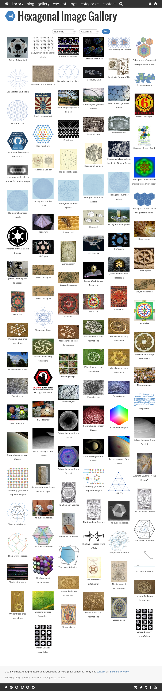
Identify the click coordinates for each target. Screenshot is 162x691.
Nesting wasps (68, 376)
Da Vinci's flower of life (119, 77)
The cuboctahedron (43, 518)
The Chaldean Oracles (68, 505)
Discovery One (93, 80)
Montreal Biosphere (17, 369)
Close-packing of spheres (119, 49)
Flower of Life (17, 123)
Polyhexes (144, 408)
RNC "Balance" (43, 420)
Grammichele (119, 132)
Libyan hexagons (43, 277)
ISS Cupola (119, 249)
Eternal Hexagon (144, 116)
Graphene (68, 140)
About (61, 677)
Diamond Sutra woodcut (43, 84)
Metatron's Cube (43, 330)
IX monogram (68, 264)
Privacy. (124, 671)
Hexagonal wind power (119, 224)
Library (17, 4)
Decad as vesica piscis (68, 81)
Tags (73, 4)
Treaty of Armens (17, 582)
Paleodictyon (17, 396)
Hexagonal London (94, 166)
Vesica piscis (119, 620)
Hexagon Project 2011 (144, 148)
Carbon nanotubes (68, 56)
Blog (30, 4)
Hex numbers (43, 146)
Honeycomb (68, 232)
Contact (109, 4)
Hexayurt (93, 227)
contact (101, 671)
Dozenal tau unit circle (18, 92)
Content (59, 4)
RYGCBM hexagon (119, 427)
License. (115, 671)
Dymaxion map (144, 85)
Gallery (44, 4)
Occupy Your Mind (43, 392)
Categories (90, 4)
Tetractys (119, 493)
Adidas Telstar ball (18, 60)
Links (53, 677)
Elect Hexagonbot (43, 116)
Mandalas (119, 309)
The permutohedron (119, 552)
